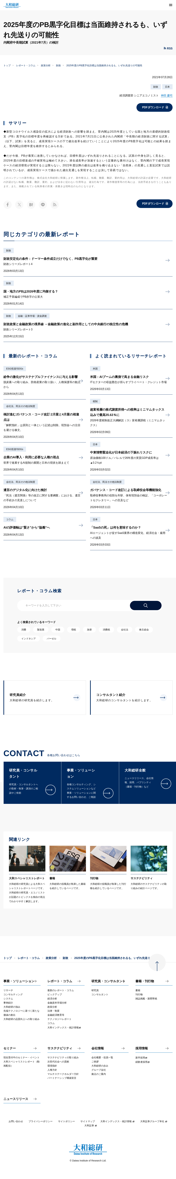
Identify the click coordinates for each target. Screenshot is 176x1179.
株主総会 (144, 629)
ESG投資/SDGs (14, 368)
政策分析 (46, 65)
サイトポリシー (66, 1121)
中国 (57, 629)
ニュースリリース (15, 1099)
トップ (7, 65)
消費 (23, 629)
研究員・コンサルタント (108, 981)
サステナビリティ (59, 1048)
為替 (89, 629)
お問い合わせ (16, 1121)
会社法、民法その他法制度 (20, 406)
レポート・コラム (25, 65)
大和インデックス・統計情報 (117, 1121)
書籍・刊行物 (144, 981)
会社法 (124, 629)
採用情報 (141, 1048)
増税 (73, 629)
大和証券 (90, 1125)
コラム (9, 519)
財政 (58, 65)
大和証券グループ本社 (153, 1121)
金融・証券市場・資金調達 (32, 316)
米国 (95, 368)
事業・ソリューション (18, 981)
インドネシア (28, 638)
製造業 (40, 629)
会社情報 (97, 1048)
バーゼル (51, 638)
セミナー (9, 1048)
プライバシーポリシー (41, 1121)
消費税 (106, 629)
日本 (167, 86)
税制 (95, 401)
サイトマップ (87, 1121)
